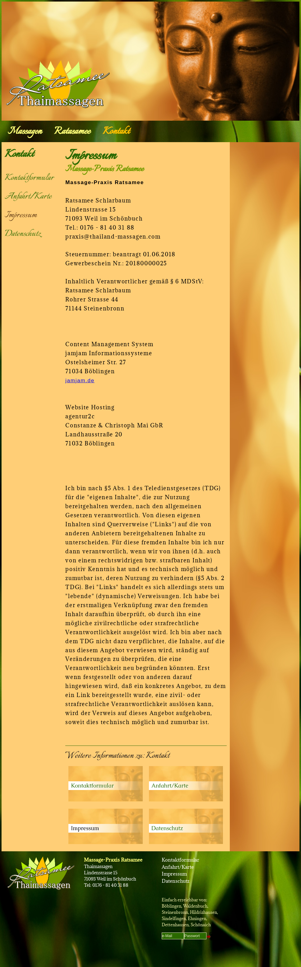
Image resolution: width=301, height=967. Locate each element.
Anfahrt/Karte (28, 196)
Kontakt (116, 131)
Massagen (25, 131)
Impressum (21, 215)
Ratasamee (72, 131)
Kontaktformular (29, 178)
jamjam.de (80, 381)
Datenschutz (22, 234)
